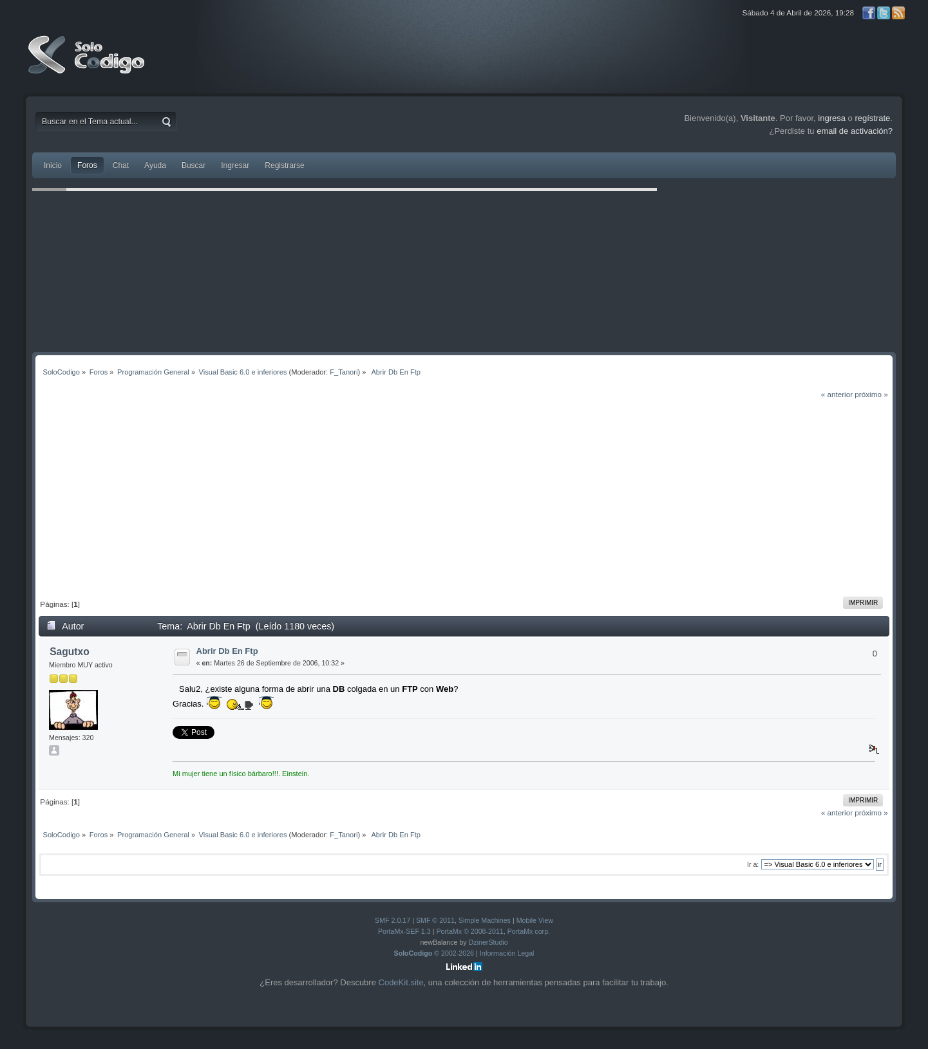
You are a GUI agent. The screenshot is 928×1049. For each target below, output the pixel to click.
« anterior (837, 394)
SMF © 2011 (435, 920)
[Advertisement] (464, 497)
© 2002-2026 (434, 953)
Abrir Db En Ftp (227, 651)
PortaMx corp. (528, 931)
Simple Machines (485, 920)
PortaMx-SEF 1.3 (404, 931)
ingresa (832, 118)
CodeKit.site (401, 982)
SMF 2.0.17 (392, 920)
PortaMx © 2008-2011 (469, 931)
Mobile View (534, 920)
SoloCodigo (87, 64)
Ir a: (753, 864)
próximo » (871, 394)
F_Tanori (343, 372)
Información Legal (507, 953)
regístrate (872, 118)
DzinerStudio (488, 942)
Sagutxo (70, 651)
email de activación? (855, 131)
